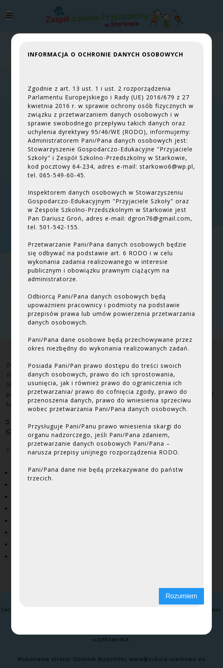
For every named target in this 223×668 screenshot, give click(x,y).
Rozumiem (181, 596)
